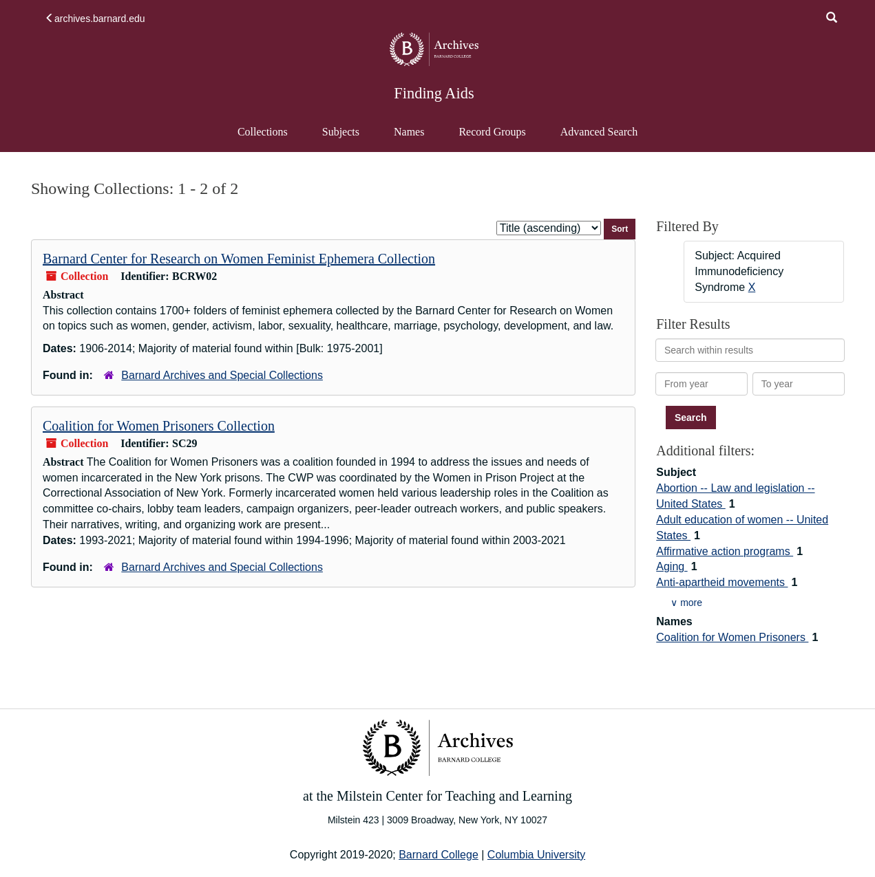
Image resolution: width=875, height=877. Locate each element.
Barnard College (438, 854)
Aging (671, 566)
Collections (263, 132)
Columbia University (536, 854)
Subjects (340, 132)
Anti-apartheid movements (722, 582)
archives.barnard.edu (95, 18)
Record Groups (491, 132)
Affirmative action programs (724, 551)
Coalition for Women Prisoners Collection (159, 425)
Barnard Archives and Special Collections (222, 375)
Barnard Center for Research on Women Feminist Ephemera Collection (239, 258)
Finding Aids (434, 93)
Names (409, 132)
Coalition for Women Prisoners (732, 637)
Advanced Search (598, 138)
